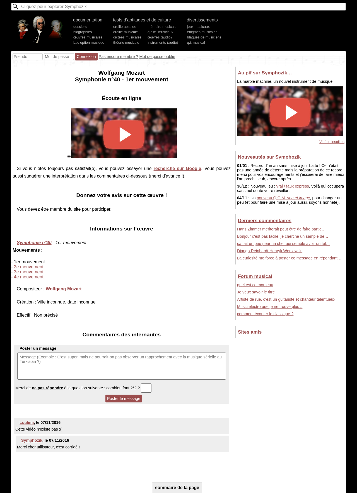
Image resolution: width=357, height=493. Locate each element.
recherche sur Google (177, 168)
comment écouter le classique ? (265, 314)
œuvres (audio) (160, 37)
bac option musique (88, 42)
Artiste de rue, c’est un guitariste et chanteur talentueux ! (287, 299)
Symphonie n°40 (34, 242)
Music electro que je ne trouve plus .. (269, 306)
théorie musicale (126, 42)
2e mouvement (29, 266)
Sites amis (250, 332)
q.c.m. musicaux (160, 32)
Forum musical (255, 276)
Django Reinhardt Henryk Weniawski (269, 251)
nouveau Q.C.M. (283, 198)
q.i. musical (196, 42)
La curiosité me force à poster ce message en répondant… (289, 258)
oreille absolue (124, 27)
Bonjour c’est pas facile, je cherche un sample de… (282, 236)
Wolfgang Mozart (64, 288)
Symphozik (31, 440)
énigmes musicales (202, 32)
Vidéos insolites (331, 142)
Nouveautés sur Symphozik (269, 157)
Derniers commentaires (264, 220)
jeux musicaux (198, 27)
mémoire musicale (162, 27)
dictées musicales (127, 37)
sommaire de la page (177, 487)
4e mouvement (29, 277)
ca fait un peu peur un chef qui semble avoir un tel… (283, 243)
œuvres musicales (87, 37)
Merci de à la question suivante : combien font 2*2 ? (83, 388)
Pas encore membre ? (118, 56)
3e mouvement (29, 271)
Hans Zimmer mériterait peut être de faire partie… (281, 229)
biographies (82, 32)
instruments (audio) (163, 42)
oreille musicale (125, 32)
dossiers (80, 27)
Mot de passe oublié (157, 56)
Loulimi (27, 422)
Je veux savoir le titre (256, 292)
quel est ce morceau (255, 285)
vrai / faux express (292, 186)
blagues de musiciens (204, 37)
